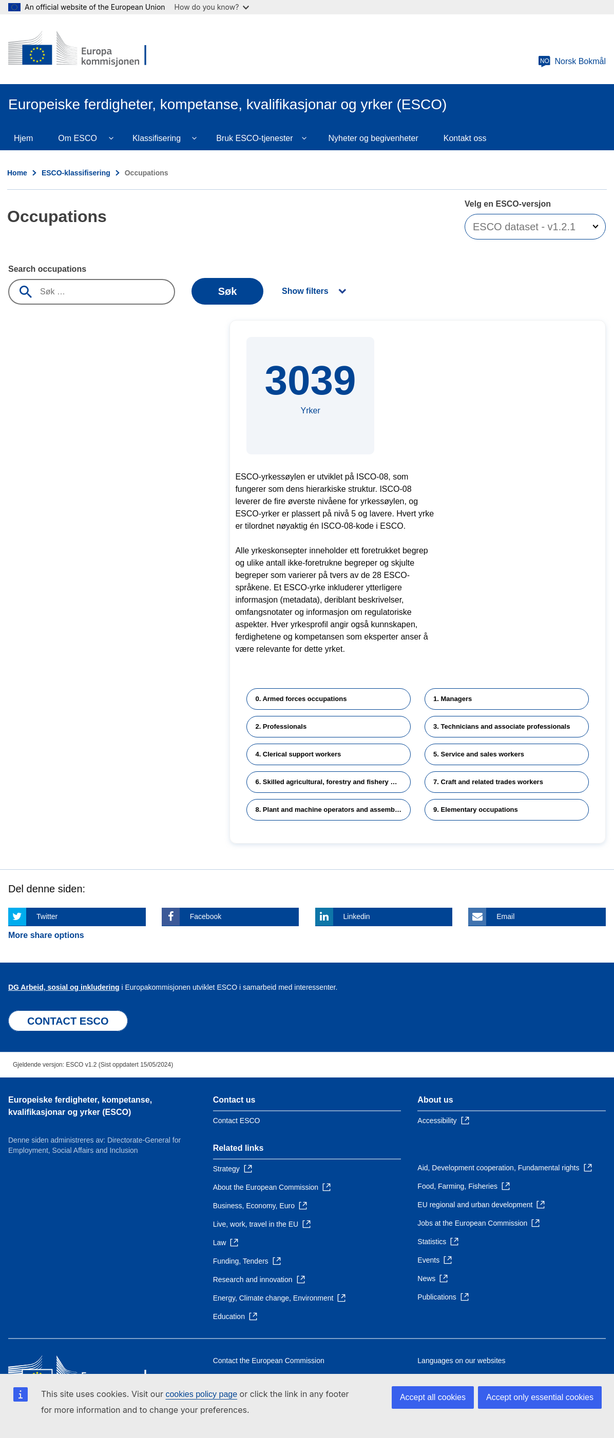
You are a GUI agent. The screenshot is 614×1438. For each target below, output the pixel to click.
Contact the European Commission (268, 1360)
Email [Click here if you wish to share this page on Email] (505, 916)
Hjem (23, 138)
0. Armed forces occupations (301, 699)
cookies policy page (201, 1394)
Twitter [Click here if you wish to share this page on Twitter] (46, 916)
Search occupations (47, 269)
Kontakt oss (465, 138)
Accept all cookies (433, 1397)
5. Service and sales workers (478, 754)
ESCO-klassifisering (76, 173)
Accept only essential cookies (539, 1397)
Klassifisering (156, 138)
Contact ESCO (236, 1120)
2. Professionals (280, 726)
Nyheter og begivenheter (373, 138)
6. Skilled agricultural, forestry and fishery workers (333, 782)
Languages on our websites (461, 1360)
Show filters (305, 291)
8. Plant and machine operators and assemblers (331, 809)
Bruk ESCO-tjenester (254, 138)
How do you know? (212, 7)
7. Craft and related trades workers (488, 782)
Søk (227, 291)
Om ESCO (77, 138)
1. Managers (452, 699)
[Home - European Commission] (82, 49)
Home (17, 173)
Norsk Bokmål (572, 61)
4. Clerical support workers (298, 754)
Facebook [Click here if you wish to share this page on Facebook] (205, 916)
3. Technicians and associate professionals (501, 726)
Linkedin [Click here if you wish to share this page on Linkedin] (356, 916)
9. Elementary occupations (475, 809)
